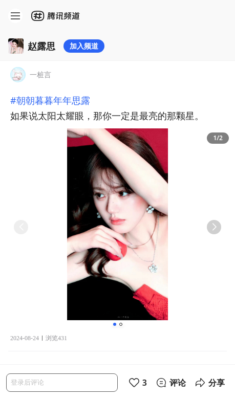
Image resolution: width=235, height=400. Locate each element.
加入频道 (84, 46)
